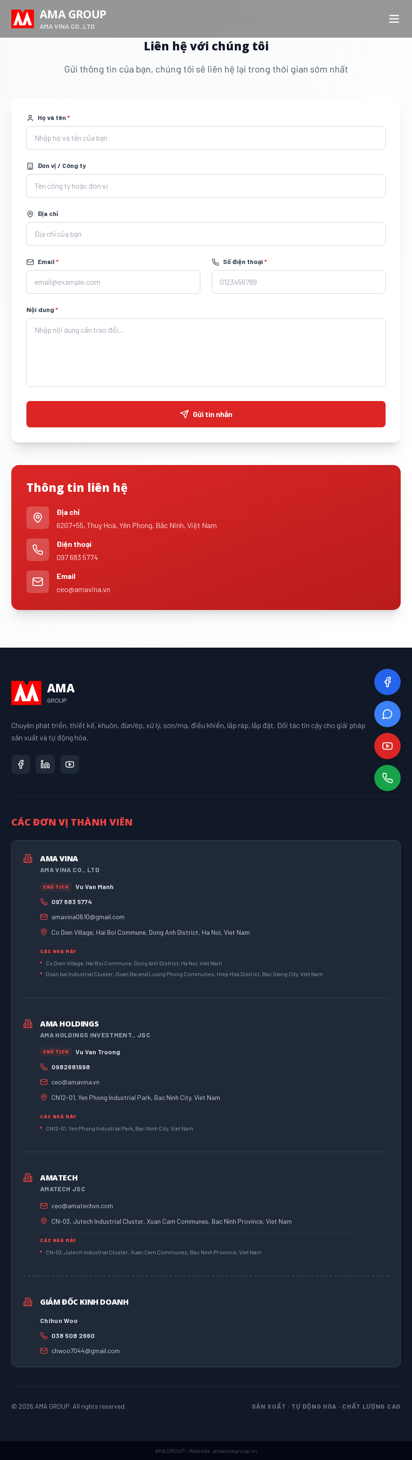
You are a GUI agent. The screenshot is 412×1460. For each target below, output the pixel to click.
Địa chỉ (42, 213)
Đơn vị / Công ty (56, 165)
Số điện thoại (239, 261)
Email (42, 261)
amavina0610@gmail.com (87, 917)
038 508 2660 (73, 1336)
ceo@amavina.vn (83, 589)
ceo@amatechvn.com (82, 1206)
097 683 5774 (77, 557)
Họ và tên (48, 117)
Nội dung (42, 309)
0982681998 (70, 1067)
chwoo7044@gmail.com (85, 1351)
